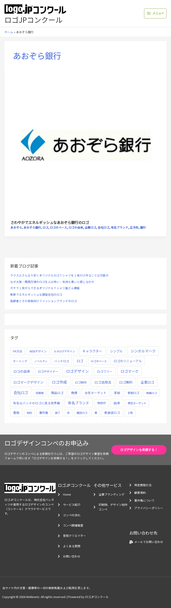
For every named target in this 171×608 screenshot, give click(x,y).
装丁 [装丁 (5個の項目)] (57, 413)
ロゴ (45, 227)
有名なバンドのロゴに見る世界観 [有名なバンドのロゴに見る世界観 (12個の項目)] (36, 403)
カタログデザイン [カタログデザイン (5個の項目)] (64, 351)
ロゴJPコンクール (33, 19)
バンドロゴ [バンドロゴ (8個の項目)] (61, 361)
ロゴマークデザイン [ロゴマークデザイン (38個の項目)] (28, 382)
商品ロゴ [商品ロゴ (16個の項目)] (57, 392)
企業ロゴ (90, 227)
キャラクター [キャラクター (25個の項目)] (92, 351)
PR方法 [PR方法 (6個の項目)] (17, 351)
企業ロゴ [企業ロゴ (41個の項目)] (147, 382)
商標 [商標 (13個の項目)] (74, 392)
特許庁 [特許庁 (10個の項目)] (101, 403)
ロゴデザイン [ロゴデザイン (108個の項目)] (77, 371)
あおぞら (16, 227)
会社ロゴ (103, 227)
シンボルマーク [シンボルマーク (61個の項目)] (143, 351)
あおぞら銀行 (32, 227)
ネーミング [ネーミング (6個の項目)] (20, 361)
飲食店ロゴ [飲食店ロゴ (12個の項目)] (112, 412)
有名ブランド (119, 227)
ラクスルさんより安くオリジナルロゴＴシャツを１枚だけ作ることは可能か (59, 275)
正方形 (134, 227)
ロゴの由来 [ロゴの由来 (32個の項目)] (21, 371)
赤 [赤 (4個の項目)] (68, 413)
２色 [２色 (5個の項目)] (130, 413)
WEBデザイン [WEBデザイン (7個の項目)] (38, 351)
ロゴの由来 (76, 227)
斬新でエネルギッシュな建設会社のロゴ (36, 294)
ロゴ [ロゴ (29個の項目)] (80, 360)
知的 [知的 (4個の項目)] (29, 413)
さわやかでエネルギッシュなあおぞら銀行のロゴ (49, 222)
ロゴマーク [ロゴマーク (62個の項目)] (129, 371)
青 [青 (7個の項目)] (95, 413)
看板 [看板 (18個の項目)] (16, 412)
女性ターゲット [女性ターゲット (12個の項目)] (95, 392)
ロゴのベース (58, 227)
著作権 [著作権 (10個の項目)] (43, 413)
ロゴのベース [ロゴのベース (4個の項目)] (99, 361)
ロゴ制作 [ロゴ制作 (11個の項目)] (81, 382)
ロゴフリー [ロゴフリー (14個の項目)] (105, 371)
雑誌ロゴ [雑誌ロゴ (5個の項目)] (82, 413)
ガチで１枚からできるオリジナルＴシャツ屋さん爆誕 (45, 288)
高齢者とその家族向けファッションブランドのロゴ (43, 301)
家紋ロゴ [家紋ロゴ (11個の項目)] (133, 392)
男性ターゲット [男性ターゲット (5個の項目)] (137, 403)
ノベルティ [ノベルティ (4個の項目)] (40, 361)
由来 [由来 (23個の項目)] (117, 403)
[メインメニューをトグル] (155, 13)
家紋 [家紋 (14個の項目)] (117, 392)
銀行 (143, 227)
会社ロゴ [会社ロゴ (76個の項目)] (21, 392)
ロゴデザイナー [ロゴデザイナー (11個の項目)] (48, 371)
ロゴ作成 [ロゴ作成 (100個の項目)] (59, 382)
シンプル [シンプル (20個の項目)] (116, 351)
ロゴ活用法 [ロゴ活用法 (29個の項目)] (102, 382)
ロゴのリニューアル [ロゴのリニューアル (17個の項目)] (128, 361)
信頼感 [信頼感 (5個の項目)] (40, 393)
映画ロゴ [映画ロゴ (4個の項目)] (151, 393)
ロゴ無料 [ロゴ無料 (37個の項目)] (125, 382)
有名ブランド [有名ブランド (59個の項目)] (78, 402)
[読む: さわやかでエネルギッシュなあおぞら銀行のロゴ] (85, 145)
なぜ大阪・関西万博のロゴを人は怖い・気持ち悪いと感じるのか (52, 282)
